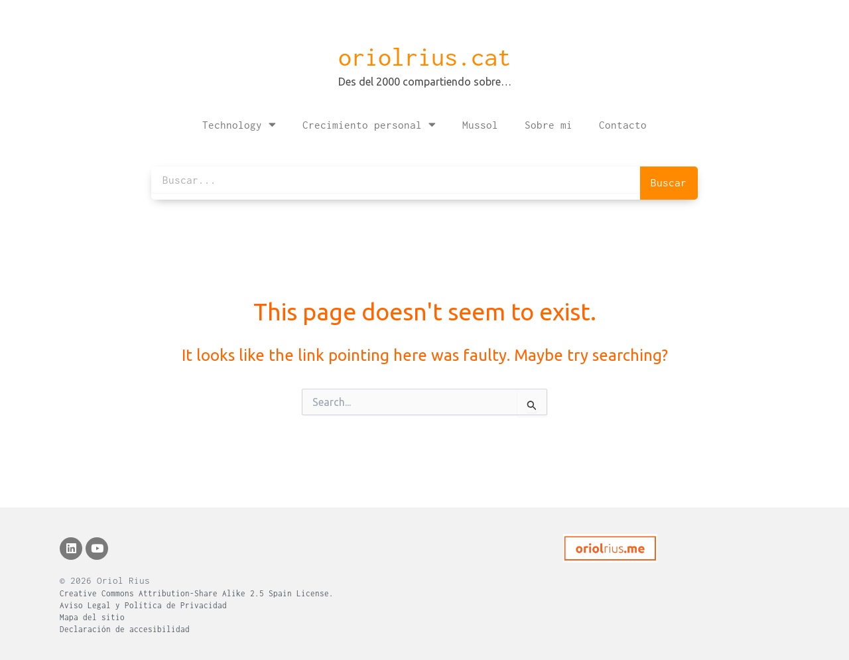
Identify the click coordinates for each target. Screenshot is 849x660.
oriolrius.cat (424, 57)
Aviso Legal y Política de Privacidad (143, 605)
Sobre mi (548, 125)
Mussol (480, 125)
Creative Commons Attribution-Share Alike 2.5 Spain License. (197, 593)
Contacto (623, 125)
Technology (239, 124)
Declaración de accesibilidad (125, 629)
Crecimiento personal (369, 124)
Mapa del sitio (92, 617)
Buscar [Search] (668, 182)
